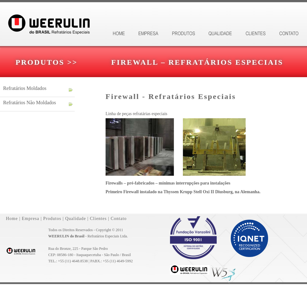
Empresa (30, 218)
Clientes (98, 218)
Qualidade (75, 218)
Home (12, 218)
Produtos (52, 218)
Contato (118, 218)
